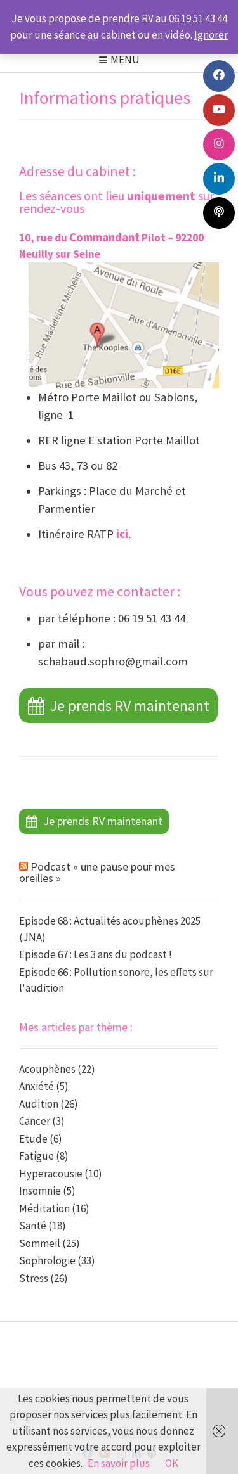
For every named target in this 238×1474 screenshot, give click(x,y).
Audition (38, 1104)
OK (171, 1463)
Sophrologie (47, 1260)
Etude (33, 1139)
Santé (32, 1226)
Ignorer (211, 35)
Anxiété (36, 1086)
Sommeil (39, 1243)
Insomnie (40, 1191)
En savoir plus (119, 1463)
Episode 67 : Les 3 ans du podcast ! (95, 954)
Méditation (44, 1208)
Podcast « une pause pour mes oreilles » (97, 872)
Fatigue (36, 1156)
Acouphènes (47, 1069)
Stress (33, 1278)
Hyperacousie (51, 1174)
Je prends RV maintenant (129, 705)
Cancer (34, 1121)
